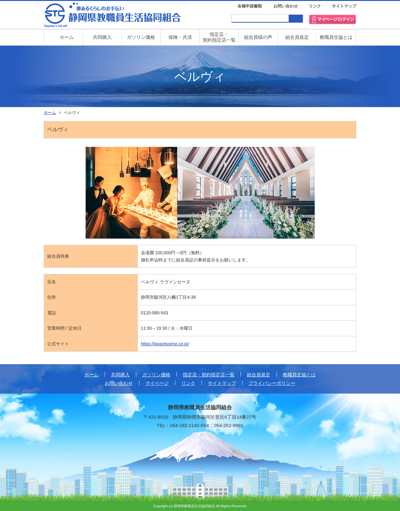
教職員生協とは (336, 37)
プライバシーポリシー (271, 383)
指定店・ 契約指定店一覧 (219, 37)
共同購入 (102, 37)
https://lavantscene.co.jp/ (165, 343)
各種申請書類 (250, 6)
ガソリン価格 (141, 37)
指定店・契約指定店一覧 (208, 374)
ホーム (91, 374)
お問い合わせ (285, 6)
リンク (315, 6)
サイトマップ (344, 6)
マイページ (157, 383)
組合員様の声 (258, 37)
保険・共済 (180, 37)
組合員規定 (297, 37)
